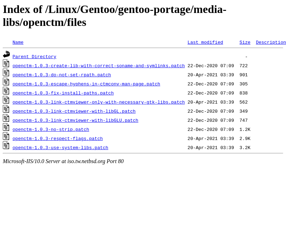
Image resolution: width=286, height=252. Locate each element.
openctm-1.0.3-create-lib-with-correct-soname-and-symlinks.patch (99, 65)
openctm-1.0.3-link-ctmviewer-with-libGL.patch (74, 111)
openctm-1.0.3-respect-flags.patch (58, 138)
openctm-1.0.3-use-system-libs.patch (60, 147)
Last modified (205, 42)
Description (271, 42)
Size (244, 42)
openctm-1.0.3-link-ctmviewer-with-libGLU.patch (75, 120)
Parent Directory (34, 56)
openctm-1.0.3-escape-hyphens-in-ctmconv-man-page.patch (86, 83)
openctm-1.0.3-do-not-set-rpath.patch (62, 74)
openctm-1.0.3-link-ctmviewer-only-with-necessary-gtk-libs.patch (99, 102)
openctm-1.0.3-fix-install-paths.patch (63, 93)
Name (18, 42)
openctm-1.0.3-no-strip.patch (51, 129)
